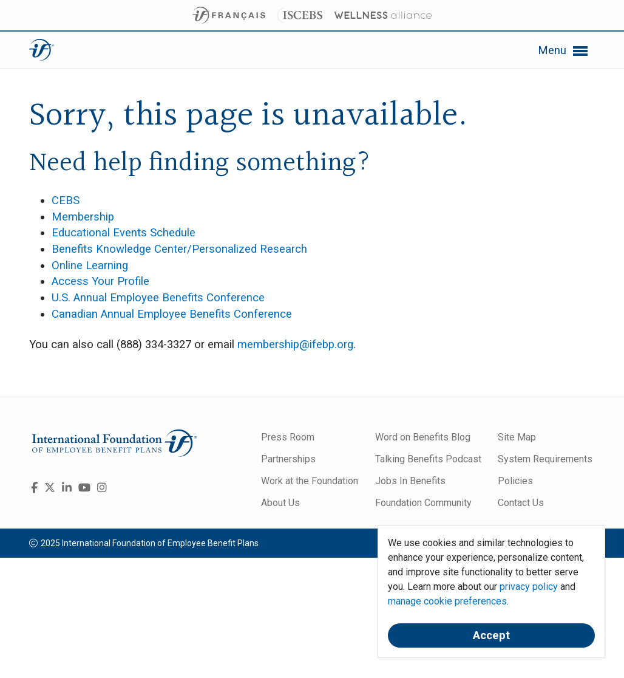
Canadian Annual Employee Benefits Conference (172, 314)
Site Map (517, 437)
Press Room (287, 437)
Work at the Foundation (309, 481)
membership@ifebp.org (295, 344)
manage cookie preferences (447, 601)
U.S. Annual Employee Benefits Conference (158, 297)
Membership (83, 217)
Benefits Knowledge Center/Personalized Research (179, 249)
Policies (515, 481)
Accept (491, 635)
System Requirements (545, 459)
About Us (280, 502)
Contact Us (521, 502)
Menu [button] (563, 51)
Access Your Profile (100, 281)
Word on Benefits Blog (422, 437)
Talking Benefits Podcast (428, 459)
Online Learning (90, 265)
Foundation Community (423, 502)
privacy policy (529, 586)
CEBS (66, 200)
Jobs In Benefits (410, 481)
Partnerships (288, 459)
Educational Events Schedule (123, 232)
